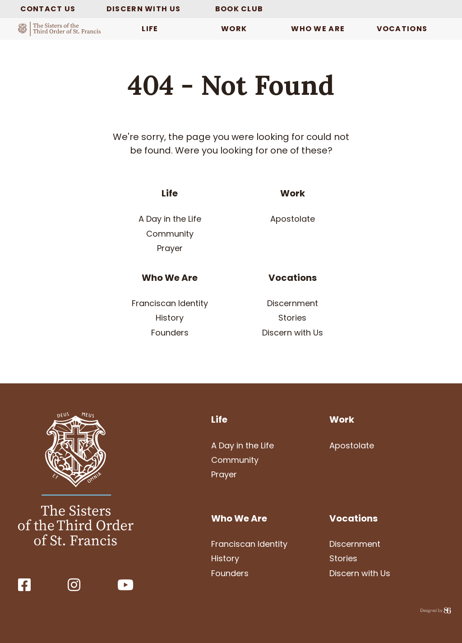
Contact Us (48, 9)
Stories (292, 317)
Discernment (292, 303)
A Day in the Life (170, 218)
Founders (170, 332)
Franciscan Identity (170, 303)
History (170, 317)
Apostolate (292, 218)
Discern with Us (143, 9)
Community (170, 233)
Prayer (170, 248)
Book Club (239, 9)
